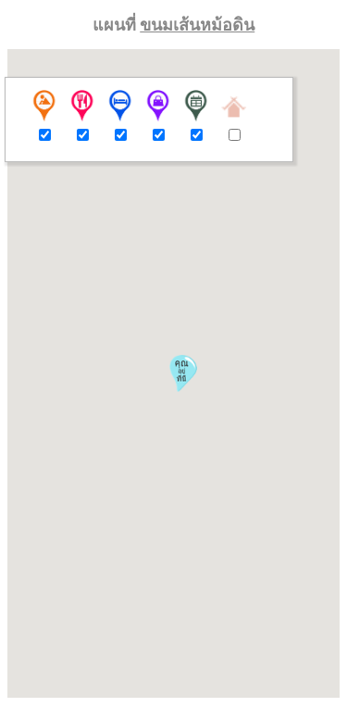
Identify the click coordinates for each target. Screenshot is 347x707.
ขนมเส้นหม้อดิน (197, 25)
